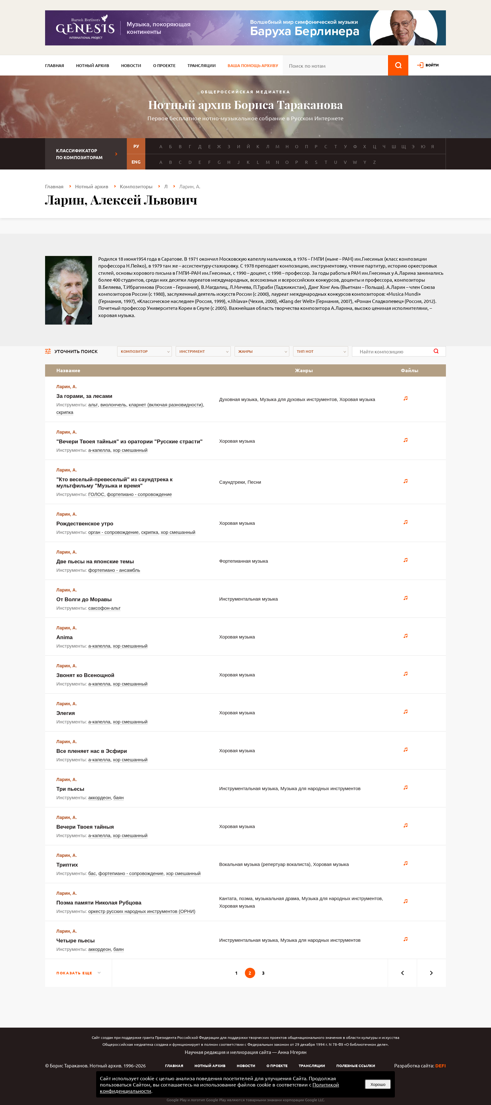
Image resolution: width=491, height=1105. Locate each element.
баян (118, 797)
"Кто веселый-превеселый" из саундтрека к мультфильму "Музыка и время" (114, 483)
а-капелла (99, 450)
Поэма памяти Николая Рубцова (98, 903)
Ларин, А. (66, 386)
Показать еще (74, 972)
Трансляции (202, 65)
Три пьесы (70, 789)
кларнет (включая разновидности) (166, 404)
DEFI (440, 1065)
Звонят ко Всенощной (85, 675)
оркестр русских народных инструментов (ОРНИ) (141, 911)
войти (432, 64)
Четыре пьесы (75, 941)
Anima (64, 637)
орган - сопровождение (113, 532)
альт (93, 404)
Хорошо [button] (377, 1084)
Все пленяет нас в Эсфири (91, 751)
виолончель (113, 404)
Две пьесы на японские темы (95, 562)
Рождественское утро (84, 524)
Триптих (67, 865)
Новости (131, 65)
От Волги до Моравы (84, 599)
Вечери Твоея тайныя (85, 827)
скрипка (64, 412)
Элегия (65, 713)
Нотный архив (92, 65)
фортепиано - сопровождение (139, 494)
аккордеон (99, 797)
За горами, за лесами (84, 396)
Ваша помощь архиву (253, 65)
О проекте (164, 65)
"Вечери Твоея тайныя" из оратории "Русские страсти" (129, 442)
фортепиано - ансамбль (114, 570)
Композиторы (136, 186)
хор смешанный (130, 450)
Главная (54, 65)
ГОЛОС (96, 494)
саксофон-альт (104, 608)
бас (92, 873)
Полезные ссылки (355, 1065)
